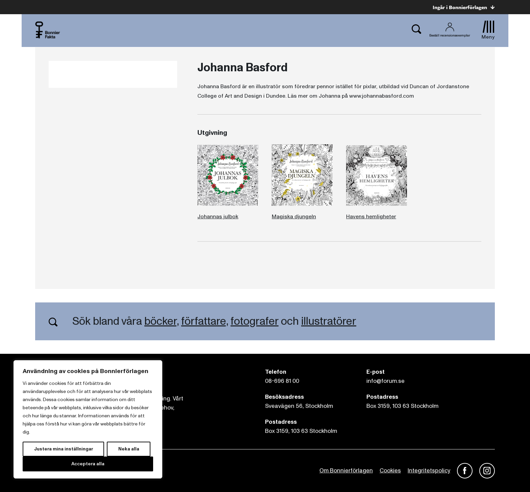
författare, (204, 321)
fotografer (255, 321)
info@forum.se (385, 381)
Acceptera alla (87, 464)
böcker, (161, 321)
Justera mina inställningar (63, 449)
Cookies (390, 470)
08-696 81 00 (282, 381)
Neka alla (128, 449)
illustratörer (328, 321)
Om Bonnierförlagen (346, 470)
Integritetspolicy (429, 470)
